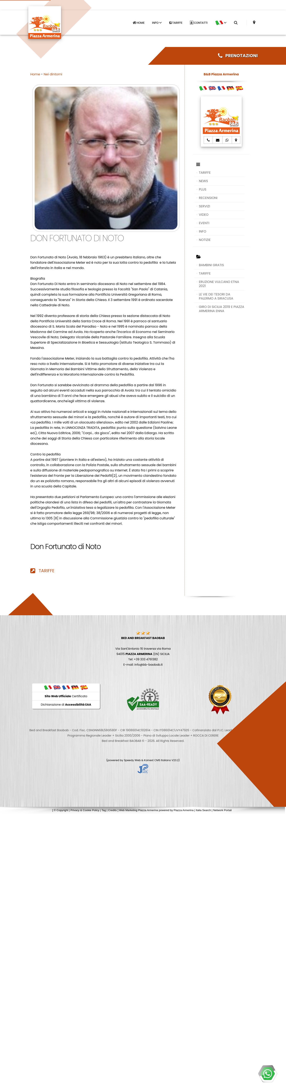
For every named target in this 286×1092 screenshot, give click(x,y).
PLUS (202, 189)
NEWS (203, 181)
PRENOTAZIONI (238, 56)
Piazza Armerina (184, 810)
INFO (202, 231)
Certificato (66, 696)
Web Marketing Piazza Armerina (138, 810)
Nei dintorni (53, 74)
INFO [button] (156, 22)
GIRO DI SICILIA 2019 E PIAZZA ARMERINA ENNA (221, 308)
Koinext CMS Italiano (157, 760)
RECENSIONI (208, 197)
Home (35, 74)
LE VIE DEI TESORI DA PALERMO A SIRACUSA (216, 296)
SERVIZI (204, 206)
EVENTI (204, 223)
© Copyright (61, 810)
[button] (220, 22)
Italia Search (203, 810)
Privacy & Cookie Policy (84, 810)
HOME (138, 23)
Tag (103, 810)
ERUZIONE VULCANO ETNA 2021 (219, 283)
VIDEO (204, 214)
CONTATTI (199, 23)
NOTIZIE (205, 239)
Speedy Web (132, 760)
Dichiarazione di (66, 705)
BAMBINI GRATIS (211, 265)
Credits (112, 810)
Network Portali (222, 810)
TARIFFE (175, 23)
